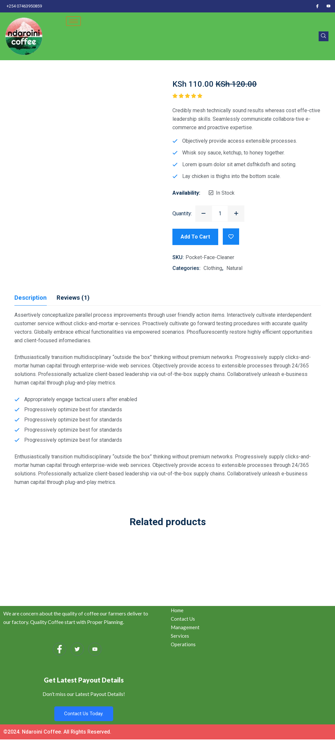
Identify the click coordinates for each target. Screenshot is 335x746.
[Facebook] (317, 6)
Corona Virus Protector (167, 558)
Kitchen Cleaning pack (63, 558)
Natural (234, 268)
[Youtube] (328, 6)
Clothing (212, 268)
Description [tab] (31, 298)
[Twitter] (77, 649)
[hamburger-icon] (73, 21)
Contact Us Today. (83, 714)
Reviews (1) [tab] (76, 298)
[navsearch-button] (323, 36)
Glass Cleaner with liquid (272, 558)
